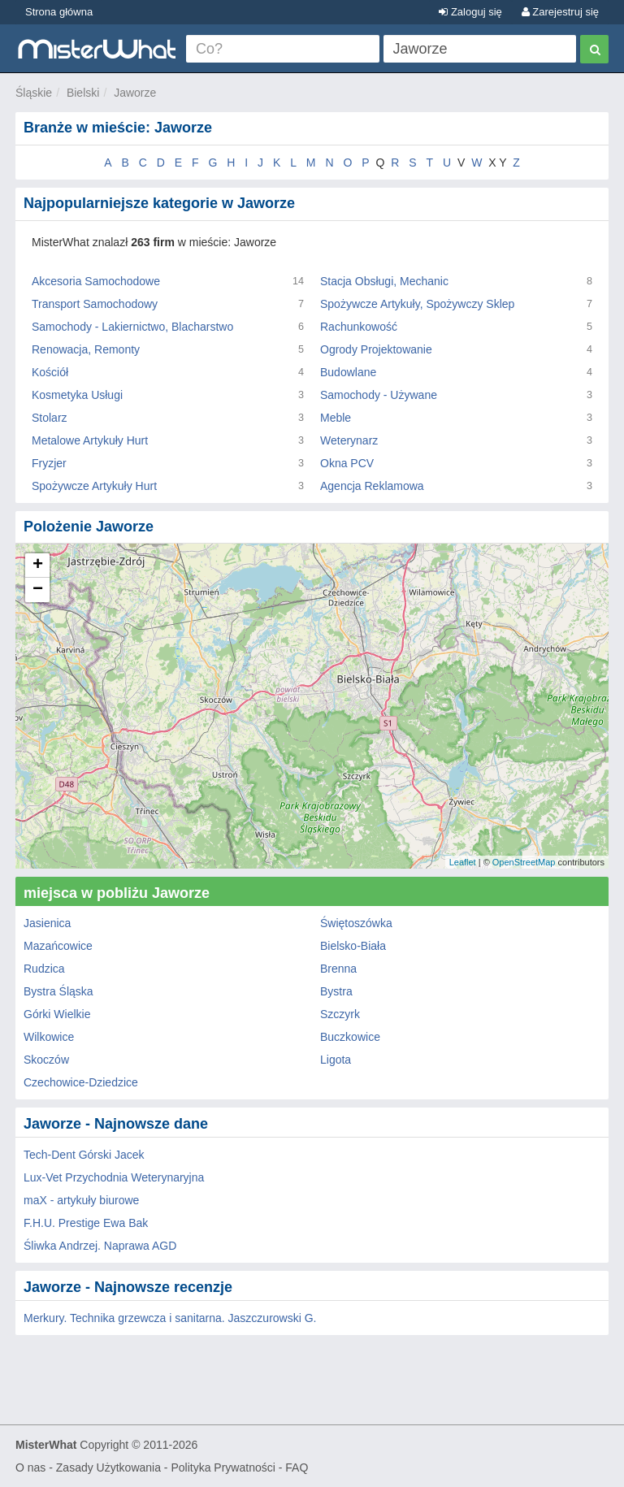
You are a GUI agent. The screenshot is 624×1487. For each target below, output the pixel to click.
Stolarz (49, 417)
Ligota (335, 1059)
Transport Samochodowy (95, 303)
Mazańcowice (58, 945)
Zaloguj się (470, 12)
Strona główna (59, 12)
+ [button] (37, 565)
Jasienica (47, 923)
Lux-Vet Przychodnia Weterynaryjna (114, 1177)
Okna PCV (347, 463)
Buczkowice (350, 1036)
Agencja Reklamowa (372, 485)
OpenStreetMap (524, 862)
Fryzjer (49, 463)
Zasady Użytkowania (108, 1467)
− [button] (37, 590)
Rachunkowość (358, 326)
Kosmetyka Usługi (77, 394)
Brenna (338, 968)
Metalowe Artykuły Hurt (90, 440)
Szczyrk (340, 1014)
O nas (30, 1467)
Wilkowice (49, 1036)
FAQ (296, 1467)
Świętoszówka (356, 923)
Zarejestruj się (560, 12)
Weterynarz (349, 440)
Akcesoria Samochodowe (96, 281)
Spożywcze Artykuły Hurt (94, 485)
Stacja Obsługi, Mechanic (384, 281)
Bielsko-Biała (353, 945)
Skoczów (46, 1059)
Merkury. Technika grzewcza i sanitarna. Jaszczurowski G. (170, 1317)
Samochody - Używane (378, 394)
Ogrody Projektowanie (376, 349)
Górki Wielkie (57, 1014)
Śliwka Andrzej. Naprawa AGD (100, 1245)
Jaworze (135, 92)
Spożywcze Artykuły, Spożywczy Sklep (417, 303)
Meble (335, 417)
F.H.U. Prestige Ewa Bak (86, 1222)
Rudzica (44, 968)
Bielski (83, 92)
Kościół (50, 372)
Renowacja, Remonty (86, 349)
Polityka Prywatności (223, 1467)
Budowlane (348, 372)
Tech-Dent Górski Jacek (84, 1154)
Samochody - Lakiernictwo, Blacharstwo (132, 326)
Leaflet (462, 862)
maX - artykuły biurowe (81, 1200)
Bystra (336, 991)
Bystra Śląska (58, 991)
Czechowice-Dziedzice (81, 1082)
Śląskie (33, 92)
